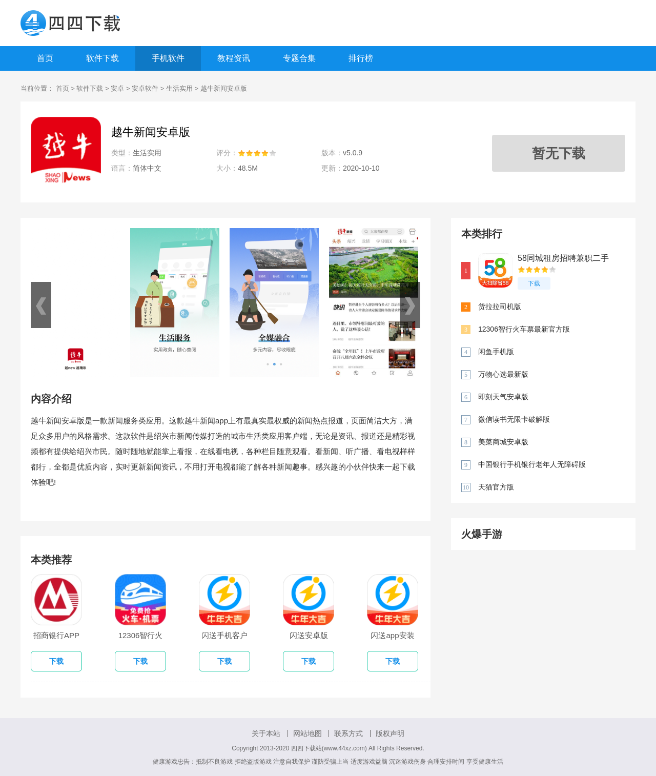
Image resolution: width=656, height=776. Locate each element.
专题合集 (299, 58)
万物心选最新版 (503, 374)
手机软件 (168, 58)
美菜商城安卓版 (503, 442)
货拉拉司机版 (499, 306)
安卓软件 (145, 88)
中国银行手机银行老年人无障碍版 (532, 464)
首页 (45, 58)
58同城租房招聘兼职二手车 (563, 258)
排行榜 (360, 58)
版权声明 (390, 733)
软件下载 (102, 58)
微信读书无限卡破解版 (514, 419)
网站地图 (307, 733)
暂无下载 (558, 153)
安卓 (117, 88)
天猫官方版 (496, 487)
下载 (534, 283)
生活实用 (179, 88)
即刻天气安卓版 (503, 397)
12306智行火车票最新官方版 (524, 329)
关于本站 (266, 733)
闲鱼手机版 (496, 352)
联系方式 (348, 733)
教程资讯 (233, 58)
